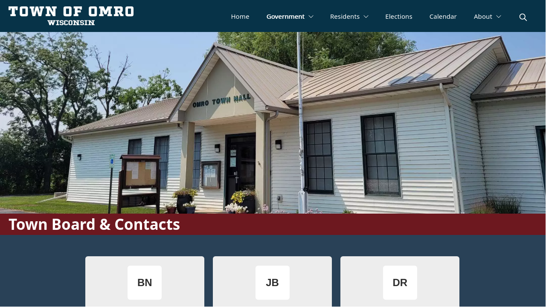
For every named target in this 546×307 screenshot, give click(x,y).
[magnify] (523, 17)
